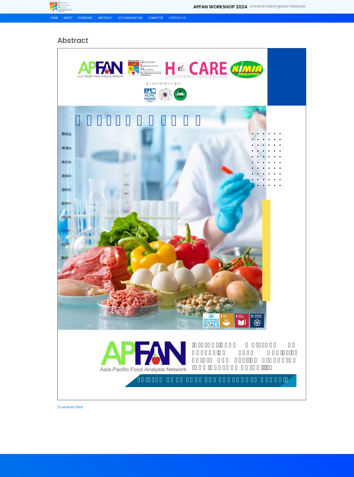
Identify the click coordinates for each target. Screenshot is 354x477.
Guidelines (85, 18)
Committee (155, 18)
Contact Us (177, 18)
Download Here (70, 407)
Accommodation (130, 18)
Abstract (105, 18)
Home (54, 18)
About (67, 18)
